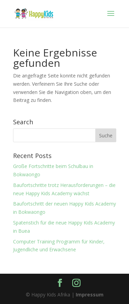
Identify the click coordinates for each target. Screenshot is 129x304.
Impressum (90, 294)
